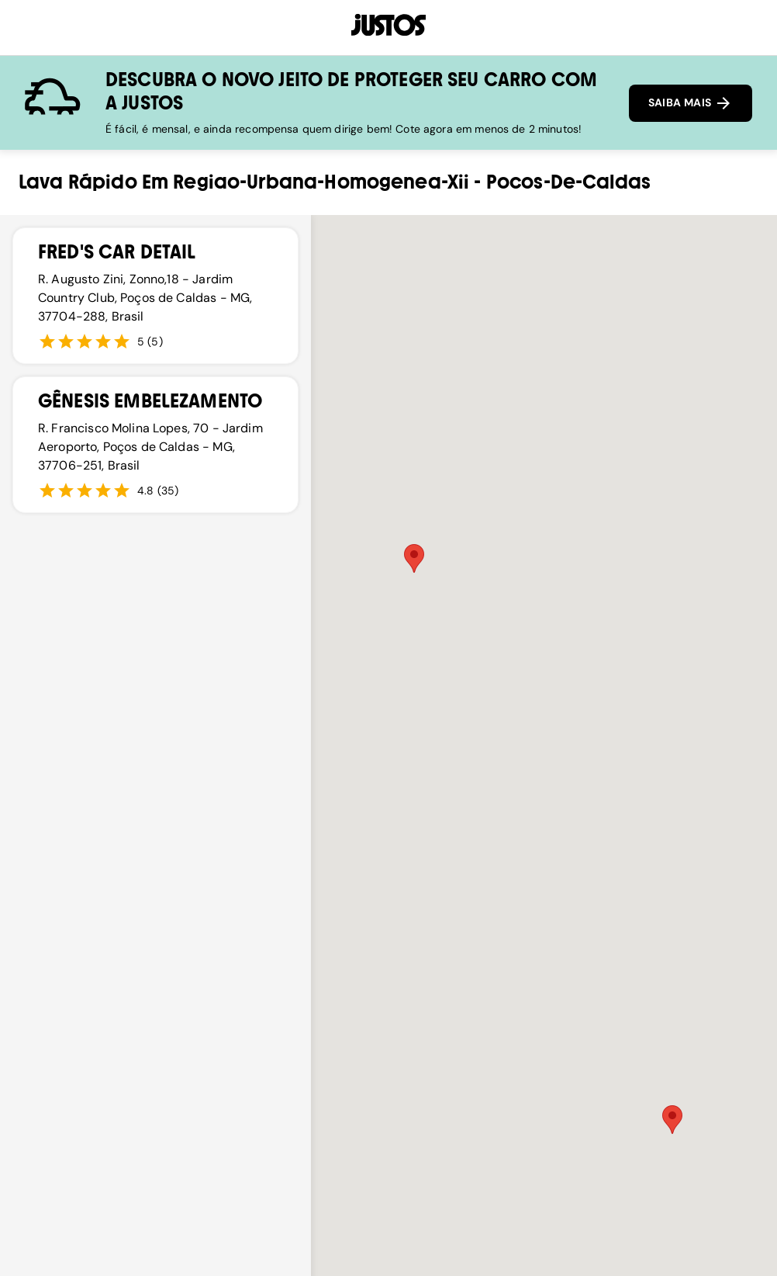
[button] (414, 558)
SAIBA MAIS (690, 103)
